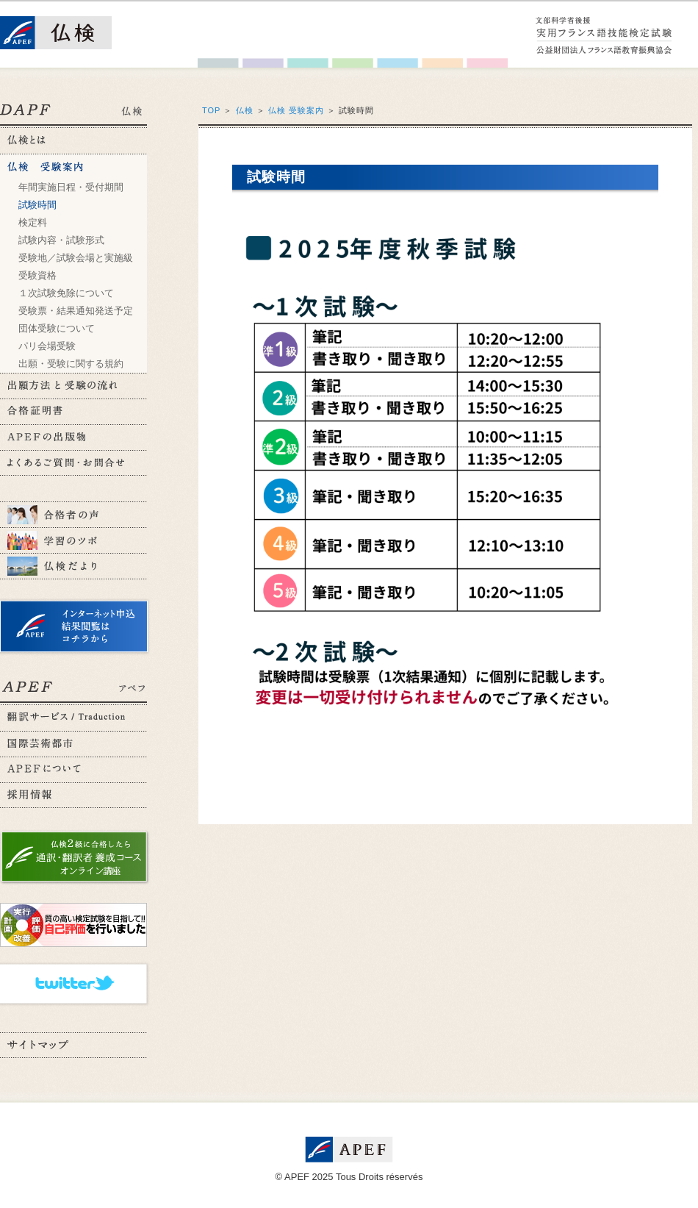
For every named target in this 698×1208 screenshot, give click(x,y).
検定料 (32, 222)
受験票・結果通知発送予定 (75, 310)
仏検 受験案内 (296, 110)
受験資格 (37, 275)
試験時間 (37, 204)
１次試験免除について (66, 293)
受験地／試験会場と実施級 (75, 257)
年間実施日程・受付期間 (70, 187)
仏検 (244, 110)
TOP (211, 110)
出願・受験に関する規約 (70, 363)
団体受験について (56, 328)
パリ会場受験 (47, 345)
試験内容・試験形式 (61, 240)
